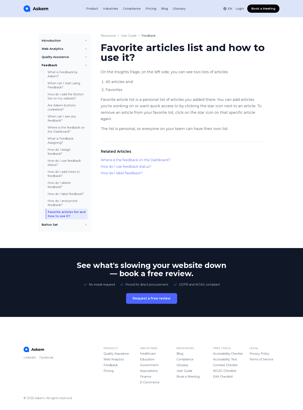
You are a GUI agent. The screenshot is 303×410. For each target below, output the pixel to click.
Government (149, 365)
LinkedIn (30, 357)
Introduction (65, 40)
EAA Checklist (223, 376)
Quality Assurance (65, 57)
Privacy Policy (259, 353)
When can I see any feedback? (62, 118)
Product (92, 8)
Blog (164, 8)
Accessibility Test (225, 359)
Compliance (132, 8)
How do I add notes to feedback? (64, 174)
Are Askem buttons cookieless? (61, 107)
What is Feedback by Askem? (63, 74)
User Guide (129, 36)
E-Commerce (149, 382)
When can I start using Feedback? (64, 85)
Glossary (179, 8)
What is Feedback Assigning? (60, 141)
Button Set (65, 225)
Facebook (46, 357)
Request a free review (152, 298)
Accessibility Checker (228, 353)
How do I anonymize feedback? (62, 203)
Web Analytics (65, 49)
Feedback (65, 65)
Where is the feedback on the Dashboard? (66, 129)
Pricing (151, 8)
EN (227, 8)
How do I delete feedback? (59, 185)
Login (240, 8)
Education (147, 359)
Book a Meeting (263, 8)
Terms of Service (261, 359)
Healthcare (148, 353)
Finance (145, 376)
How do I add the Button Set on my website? (66, 96)
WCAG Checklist (224, 371)
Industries (110, 8)
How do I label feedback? (66, 194)
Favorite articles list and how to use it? (66, 214)
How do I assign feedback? (59, 152)
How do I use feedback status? (64, 163)
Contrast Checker (225, 365)
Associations (149, 371)
